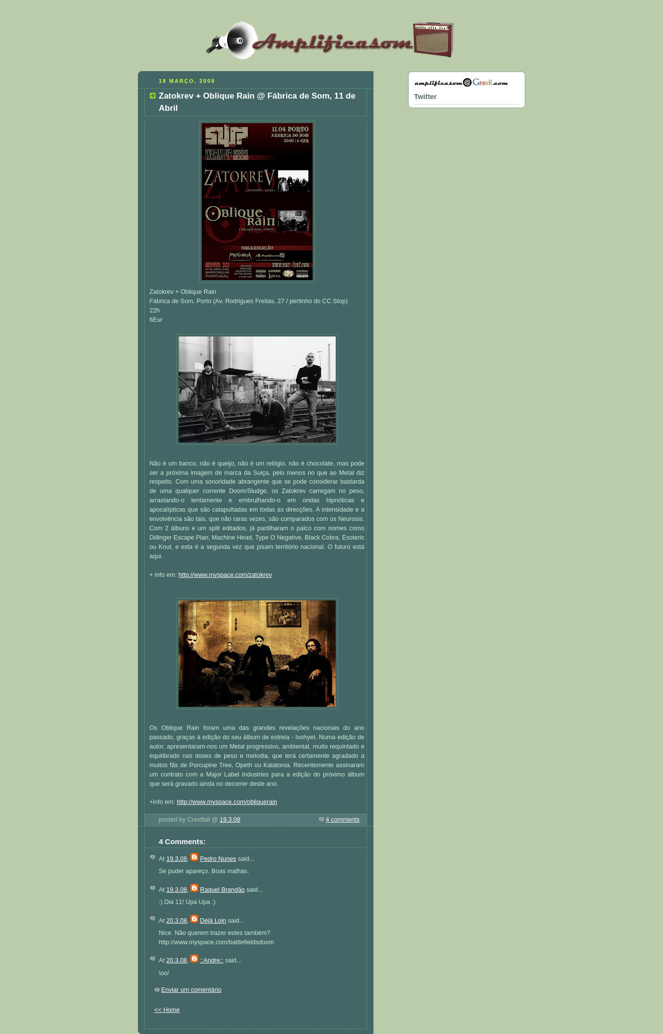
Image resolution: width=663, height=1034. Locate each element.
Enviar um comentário (191, 989)
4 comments (343, 819)
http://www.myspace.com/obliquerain (227, 802)
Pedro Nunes (218, 858)
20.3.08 (176, 920)
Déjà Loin (213, 920)
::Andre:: (212, 960)
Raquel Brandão (222, 889)
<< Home (167, 1010)
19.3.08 (230, 819)
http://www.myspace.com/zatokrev (225, 574)
